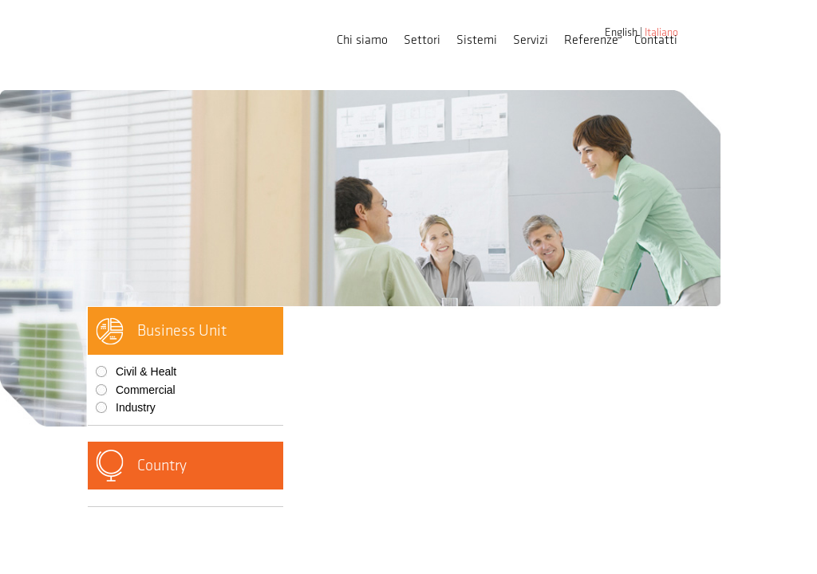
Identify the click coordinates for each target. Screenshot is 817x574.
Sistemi (476, 40)
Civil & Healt (146, 371)
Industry (136, 407)
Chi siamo (362, 40)
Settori (422, 40)
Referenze (591, 40)
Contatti (655, 40)
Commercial (146, 389)
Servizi (530, 40)
